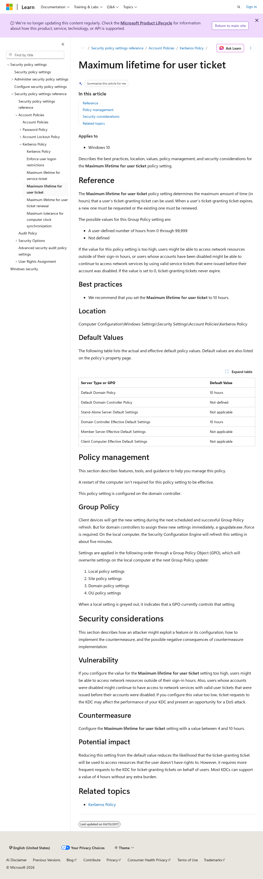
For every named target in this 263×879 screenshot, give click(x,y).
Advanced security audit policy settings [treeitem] (42, 251)
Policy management (98, 109)
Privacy (112, 859)
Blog (70, 859)
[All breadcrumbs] (83, 48)
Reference (90, 103)
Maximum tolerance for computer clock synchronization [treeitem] (45, 219)
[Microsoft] (9, 7)
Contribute (91, 859)
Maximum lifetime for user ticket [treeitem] (44, 189)
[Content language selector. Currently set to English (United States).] (29, 848)
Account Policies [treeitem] (35, 122)
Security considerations (101, 116)
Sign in (251, 6)
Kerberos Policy (192, 48)
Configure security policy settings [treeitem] (40, 86)
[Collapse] (63, 44)
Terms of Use (187, 859)
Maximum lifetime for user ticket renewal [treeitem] (47, 203)
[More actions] (250, 48)
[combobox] (35, 55)
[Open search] (239, 7)
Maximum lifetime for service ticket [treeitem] (43, 175)
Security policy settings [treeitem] (32, 71)
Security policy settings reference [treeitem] (36, 104)
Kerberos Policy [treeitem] (39, 151)
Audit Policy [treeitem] (27, 233)
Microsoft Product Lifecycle (146, 22)
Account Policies (161, 48)
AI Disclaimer (16, 859)
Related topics (94, 123)
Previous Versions (46, 859)
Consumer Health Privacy (147, 859)
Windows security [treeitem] (24, 268)
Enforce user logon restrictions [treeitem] (41, 162)
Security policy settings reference (117, 48)
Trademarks (213, 859)
